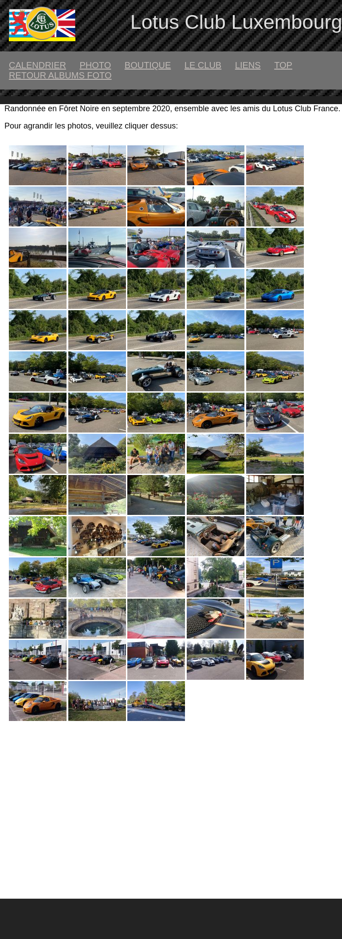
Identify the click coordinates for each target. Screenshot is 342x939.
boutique (148, 65)
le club (203, 65)
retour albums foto (60, 75)
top (283, 65)
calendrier (37, 65)
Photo (95, 65)
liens (248, 65)
